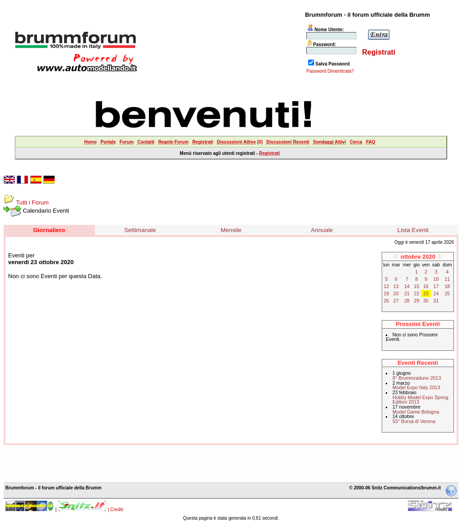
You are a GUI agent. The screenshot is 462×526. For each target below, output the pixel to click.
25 (447, 293)
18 (447, 286)
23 (426, 293)
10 (436, 279)
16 (426, 286)
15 (416, 286)
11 (447, 279)
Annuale (322, 230)
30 (426, 300)
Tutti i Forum (32, 202)
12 (386, 286)
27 (396, 300)
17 (436, 286)
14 (407, 286)
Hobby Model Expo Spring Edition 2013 (420, 400)
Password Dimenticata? (330, 71)
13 (396, 286)
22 (416, 293)
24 (436, 293)
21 (407, 293)
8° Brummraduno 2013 (417, 378)
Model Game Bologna (416, 411)
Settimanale (140, 230)
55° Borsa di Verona (414, 421)
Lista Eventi (413, 230)
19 (386, 293)
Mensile (231, 230)
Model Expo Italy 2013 (416, 387)
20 (396, 293)
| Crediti (115, 509)
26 (386, 300)
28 (407, 300)
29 (416, 300)
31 (436, 300)
